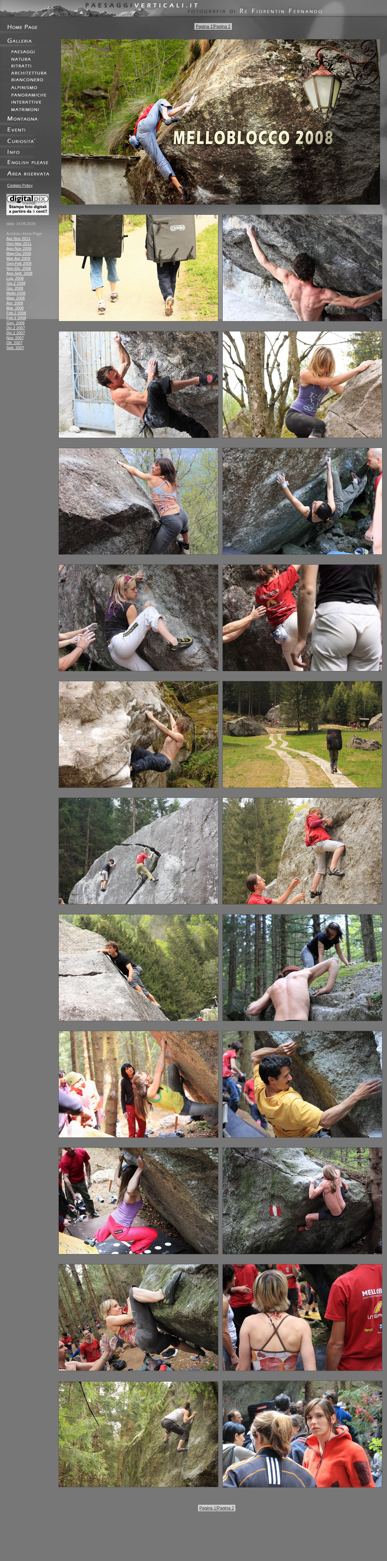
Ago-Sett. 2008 (19, 273)
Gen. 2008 (15, 323)
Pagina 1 (204, 26)
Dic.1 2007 (15, 333)
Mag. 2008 (15, 298)
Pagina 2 (222, 26)
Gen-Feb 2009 (19, 263)
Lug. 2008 (15, 278)
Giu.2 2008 (15, 283)
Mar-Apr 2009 (18, 258)
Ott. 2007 (14, 343)
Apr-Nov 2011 (18, 238)
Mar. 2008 (15, 308)
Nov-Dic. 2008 (18, 268)
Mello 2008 (15, 293)
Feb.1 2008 (16, 318)
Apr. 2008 (14, 303)
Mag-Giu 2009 (18, 253)
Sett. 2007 (15, 348)
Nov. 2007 (15, 338)
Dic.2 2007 (15, 328)
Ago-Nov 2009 (18, 248)
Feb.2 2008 (16, 313)
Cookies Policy (20, 185)
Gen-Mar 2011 (19, 243)
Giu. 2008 (14, 288)
